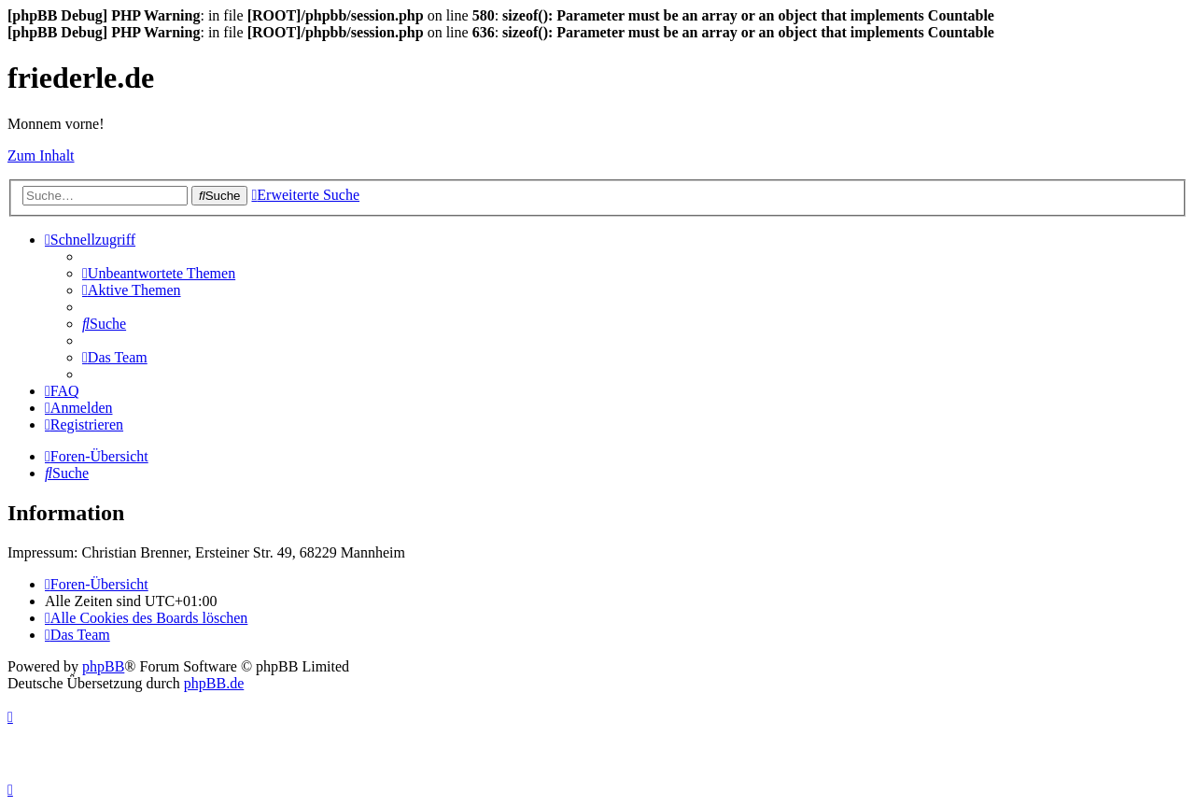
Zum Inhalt (41, 155)
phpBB (103, 666)
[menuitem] (158, 273)
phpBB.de (214, 683)
